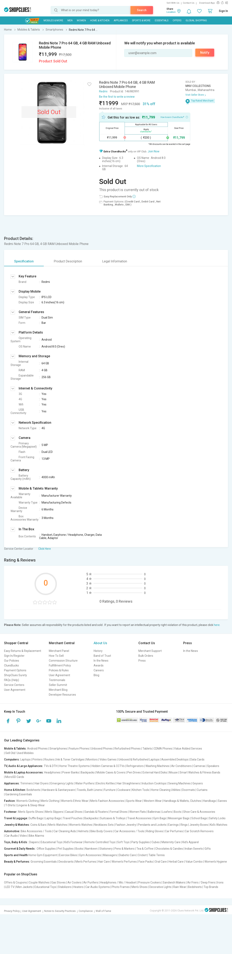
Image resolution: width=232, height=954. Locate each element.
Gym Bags (159, 818)
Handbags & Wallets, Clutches (182, 800)
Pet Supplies (66, 848)
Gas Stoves (58, 882)
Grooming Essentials (44, 861)
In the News (101, 660)
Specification (24, 261)
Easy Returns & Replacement (22, 650)
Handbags (209, 800)
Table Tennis (157, 855)
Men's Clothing (50, 800)
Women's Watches (80, 824)
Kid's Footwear (73, 842)
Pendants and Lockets (152, 824)
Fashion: (10, 800)
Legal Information (114, 261)
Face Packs (146, 861)
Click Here (44, 548)
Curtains (202, 789)
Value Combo (194, 861)
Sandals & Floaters (96, 811)
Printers (37, 759)
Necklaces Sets (104, 824)
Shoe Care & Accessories (199, 811)
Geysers (197, 783)
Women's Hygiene (215, 861)
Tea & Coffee (144, 848)
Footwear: (10, 811)
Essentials (161, 20)
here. (217, 625)
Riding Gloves (154, 831)
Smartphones (58, 748)
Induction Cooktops (154, 783)
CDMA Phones (163, 748)
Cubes (156, 842)
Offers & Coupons (15, 882)
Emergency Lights (61, 783)
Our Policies (11, 660)
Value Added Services (188, 748)
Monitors (92, 759)
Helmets (83, 831)
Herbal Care (176, 861)
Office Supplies (46, 848)
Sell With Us (173, 3)
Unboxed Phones (102, 748)
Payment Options (15, 670)
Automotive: (12, 831)
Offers (177, 20)
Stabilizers (65, 887)
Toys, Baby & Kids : (16, 842)
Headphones (52, 772)
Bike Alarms (36, 835)
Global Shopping (196, 20)
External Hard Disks (155, 772)
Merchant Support (150, 650)
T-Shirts (10, 805)
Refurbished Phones (127, 748)
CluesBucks (11, 665)
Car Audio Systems (97, 887)
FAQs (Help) (11, 680)
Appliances (121, 20)
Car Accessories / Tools (129, 831)
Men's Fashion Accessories (107, 800)
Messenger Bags (178, 818)
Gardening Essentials (18, 794)
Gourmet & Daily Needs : (20, 848)
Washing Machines (157, 766)
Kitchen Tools (140, 789)
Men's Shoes (140, 887)
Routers (49, 759)
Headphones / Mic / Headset (118, 882)
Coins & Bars (38, 824)
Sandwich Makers (174, 882)
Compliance (86, 910)
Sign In (223, 11)
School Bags (199, 818)
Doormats (188, 789)
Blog (96, 675)
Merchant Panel (59, 650)
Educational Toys (51, 842)
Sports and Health (16, 855)
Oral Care (161, 861)
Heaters (78, 887)
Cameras (199, 766)
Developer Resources (62, 694)
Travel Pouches (72, 818)
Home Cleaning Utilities (165, 789)
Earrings (173, 824)
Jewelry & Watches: (17, 824)
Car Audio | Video (16, 835)
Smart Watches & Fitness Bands (200, 772)
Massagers (110, 855)
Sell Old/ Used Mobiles (19, 753)
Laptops (25, 759)
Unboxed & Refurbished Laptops (138, 759)
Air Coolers (74, 882)
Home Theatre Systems (74, 766)
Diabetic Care (127, 855)
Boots (177, 811)
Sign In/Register (14, 655)
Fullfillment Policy (60, 665)
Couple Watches (39, 882)
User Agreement (14, 689)
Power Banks (70, 772)
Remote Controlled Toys (99, 842)
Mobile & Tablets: (15, 748)
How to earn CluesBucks (174, 117)
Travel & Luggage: (16, 818)
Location (171, 12)
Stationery (106, 848)
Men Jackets (24, 887)
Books (79, 848)
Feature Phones (79, 748)
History (98, 650)
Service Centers (14, 685)
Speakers (213, 766)
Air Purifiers (90, 882)
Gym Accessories (90, 855)
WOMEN (81, 20)
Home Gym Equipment (42, 855)
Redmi (103, 91)
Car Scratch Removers (199, 831)
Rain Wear (179, 887)
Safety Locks (217, 818)
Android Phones (37, 748)
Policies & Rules (59, 670)
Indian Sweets (194, 848)
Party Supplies (140, 842)
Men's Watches (57, 824)
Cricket (142, 855)
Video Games (108, 759)
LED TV (9, 887)
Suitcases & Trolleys (112, 818)
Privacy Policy (12, 910)
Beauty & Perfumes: (17, 861)
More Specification (149, 166)
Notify (204, 53)
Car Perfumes (174, 831)
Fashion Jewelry (125, 824)
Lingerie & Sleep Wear (31, 805)
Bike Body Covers (101, 831)
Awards (99, 665)
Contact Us (188, 3)
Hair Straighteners (128, 783)
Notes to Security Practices (60, 910)
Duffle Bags (36, 818)
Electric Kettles (105, 783)
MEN (70, 20)
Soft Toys (123, 842)
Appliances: (12, 783)
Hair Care (104, 861)
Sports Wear (134, 800)
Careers (99, 670)
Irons (220, 882)
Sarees (222, 800)
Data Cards (197, 759)
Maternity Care (171, 842)
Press (142, 660)
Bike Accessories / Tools (36, 831)
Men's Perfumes (85, 861)
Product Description (68, 261)
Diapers (34, 842)
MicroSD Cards (14, 777)
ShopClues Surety (15, 675)
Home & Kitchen (99, 20)
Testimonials (57, 680)
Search (141, 10)
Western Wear (153, 800)
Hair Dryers (42, 783)
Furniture (109, 789)
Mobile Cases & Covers (110, 772)
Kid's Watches (218, 824)
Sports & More (141, 20)
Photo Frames (121, 887)
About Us (100, 643)
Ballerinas (154, 811)
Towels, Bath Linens (89, 789)
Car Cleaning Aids (64, 831)
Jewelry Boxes (198, 824)
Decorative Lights (160, 887)
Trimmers (26, 783)
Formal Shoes (118, 811)
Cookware (123, 789)
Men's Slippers (54, 811)
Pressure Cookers (149, 882)
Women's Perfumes (124, 861)
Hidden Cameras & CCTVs (108, 766)
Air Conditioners (181, 766)
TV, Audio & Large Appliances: (23, 766)
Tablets (147, 748)
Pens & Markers (124, 848)
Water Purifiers (84, 783)
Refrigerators (135, 766)
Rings (184, 824)
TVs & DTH (50, 766)
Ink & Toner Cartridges (70, 759)
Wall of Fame (103, 910)
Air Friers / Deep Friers (201, 882)
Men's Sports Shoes (30, 811)
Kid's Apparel (190, 842)
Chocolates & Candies (169, 848)
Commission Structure (63, 660)
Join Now (153, 151)
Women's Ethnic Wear (74, 800)
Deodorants (66, 861)
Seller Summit (58, 685)
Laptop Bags (53, 818)
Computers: (12, 759)
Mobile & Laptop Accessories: (24, 772)
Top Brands (211, 887)
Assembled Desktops (174, 759)
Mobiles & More (53, 20)
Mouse (173, 772)
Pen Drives (134, 772)
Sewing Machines (179, 783)
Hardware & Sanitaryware (58, 789)
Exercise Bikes (68, 855)
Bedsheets (33, 789)
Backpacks (88, 772)
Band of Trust (102, 655)
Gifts (208, 848)
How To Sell (56, 655)
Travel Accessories (139, 818)
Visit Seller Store (194, 94)
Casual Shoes (73, 811)
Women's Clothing (27, 800)
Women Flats (137, 811)
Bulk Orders (145, 655)
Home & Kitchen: (15, 789)
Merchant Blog (58, 689)
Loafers (167, 811)
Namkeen (91, 848)
